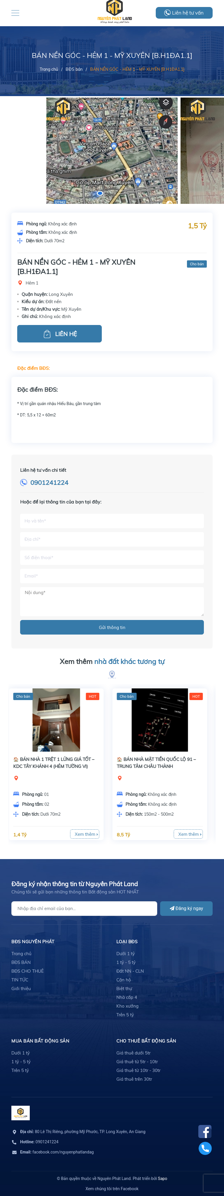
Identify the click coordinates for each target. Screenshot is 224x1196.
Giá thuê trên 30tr (134, 1079)
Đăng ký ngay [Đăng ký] (186, 908)
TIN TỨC (19, 980)
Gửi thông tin (112, 627)
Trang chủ (21, 953)
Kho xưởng (127, 1006)
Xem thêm (112, 662)
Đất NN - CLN (130, 971)
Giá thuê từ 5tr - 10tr (137, 1061)
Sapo (162, 1178)
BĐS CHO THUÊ (27, 971)
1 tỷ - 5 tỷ (126, 962)
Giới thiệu (21, 988)
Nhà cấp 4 (126, 997)
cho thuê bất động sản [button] (146, 1041)
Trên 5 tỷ (125, 1014)
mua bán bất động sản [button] (40, 1041)
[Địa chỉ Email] (84, 908)
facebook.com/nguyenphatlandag (57, 1152)
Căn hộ (123, 980)
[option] (112, 185)
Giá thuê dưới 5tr (133, 1053)
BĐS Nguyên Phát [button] (33, 941)
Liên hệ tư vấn (188, 13)
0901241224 (49, 482)
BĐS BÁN (21, 962)
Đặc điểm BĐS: (33, 368)
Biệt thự (124, 988)
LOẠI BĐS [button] (126, 941)
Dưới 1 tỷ (125, 953)
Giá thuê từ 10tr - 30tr (138, 1070)
